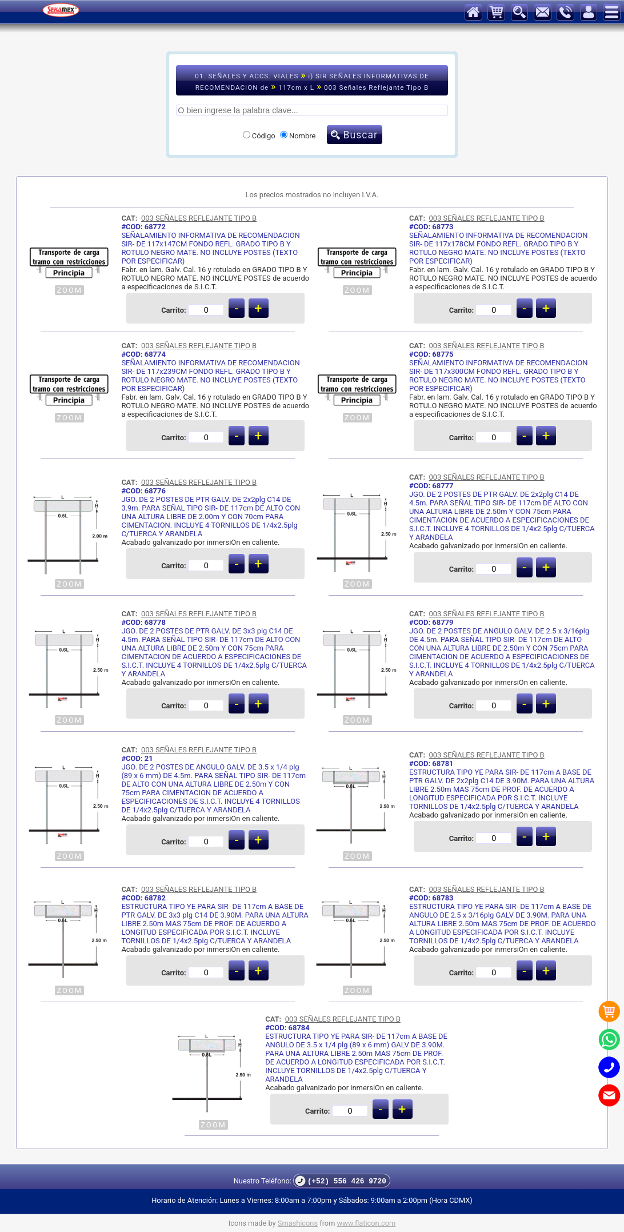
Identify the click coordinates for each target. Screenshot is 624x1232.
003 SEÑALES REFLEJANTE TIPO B (199, 218)
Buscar (360, 135)
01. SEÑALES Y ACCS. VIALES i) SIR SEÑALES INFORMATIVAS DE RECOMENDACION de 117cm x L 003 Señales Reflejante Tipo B (312, 80)
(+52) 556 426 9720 (340, 1180)
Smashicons (298, 1223)
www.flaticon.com (366, 1223)
